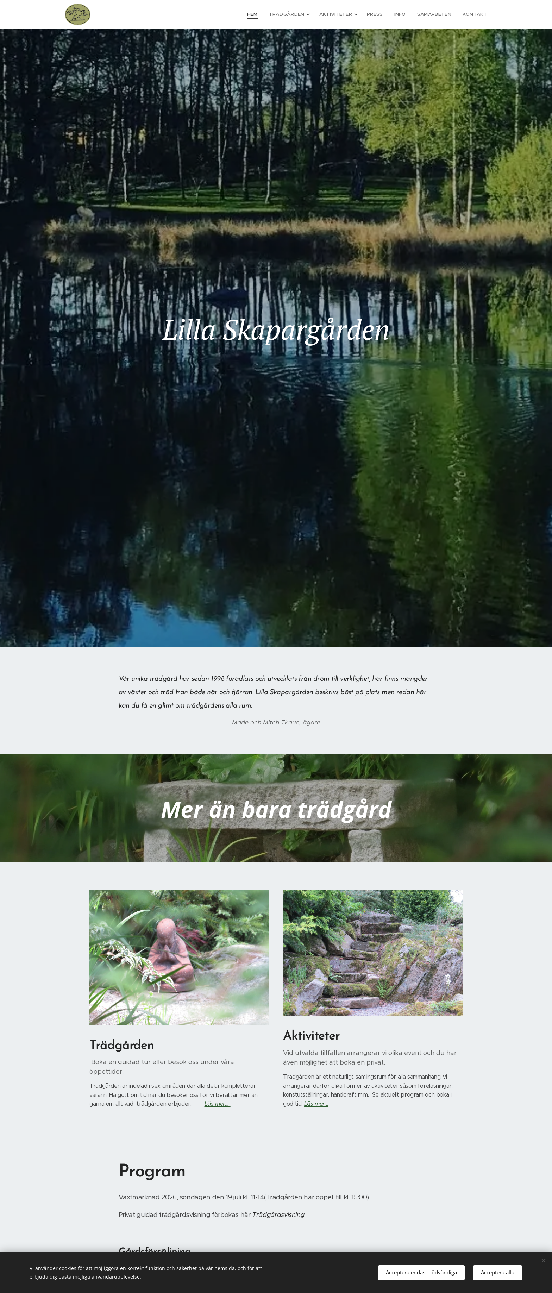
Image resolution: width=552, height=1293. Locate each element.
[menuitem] (260, 14)
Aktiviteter (311, 1036)
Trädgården (121, 1045)
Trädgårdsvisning (278, 1215)
